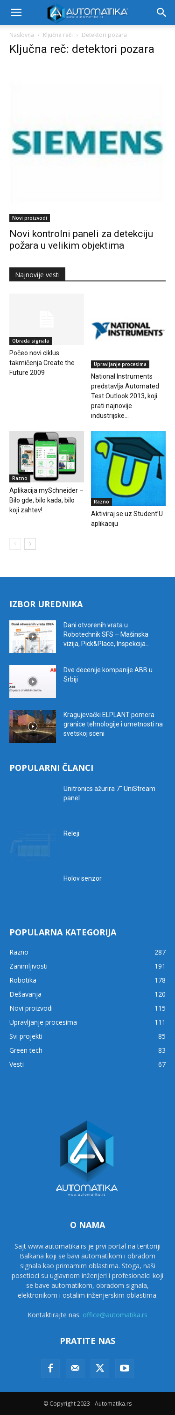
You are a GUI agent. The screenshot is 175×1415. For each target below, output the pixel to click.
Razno (20, 478)
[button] (16, 12)
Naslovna (21, 35)
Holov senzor (82, 878)
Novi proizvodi (29, 218)
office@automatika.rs (115, 1314)
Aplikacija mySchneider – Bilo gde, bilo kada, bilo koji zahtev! (46, 500)
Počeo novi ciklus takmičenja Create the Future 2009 (42, 362)
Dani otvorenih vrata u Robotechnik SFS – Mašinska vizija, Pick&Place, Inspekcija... (106, 634)
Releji (71, 833)
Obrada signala (30, 341)
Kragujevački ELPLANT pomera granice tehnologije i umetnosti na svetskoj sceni (113, 724)
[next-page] (30, 544)
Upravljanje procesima (120, 364)
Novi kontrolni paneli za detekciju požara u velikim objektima (81, 239)
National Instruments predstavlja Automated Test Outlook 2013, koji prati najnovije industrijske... (125, 396)
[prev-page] (15, 544)
